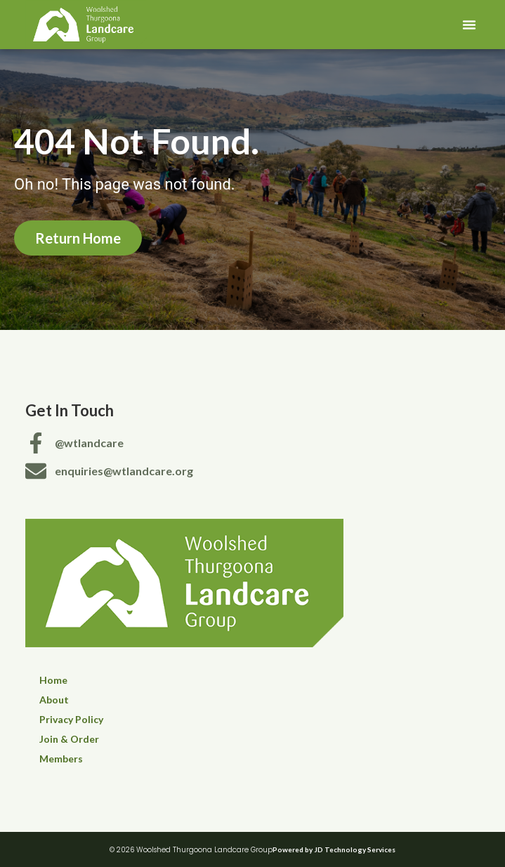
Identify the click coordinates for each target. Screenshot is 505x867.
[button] (469, 24)
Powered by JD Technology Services (334, 849)
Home (53, 680)
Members (61, 759)
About (54, 700)
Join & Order (69, 739)
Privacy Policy (71, 719)
